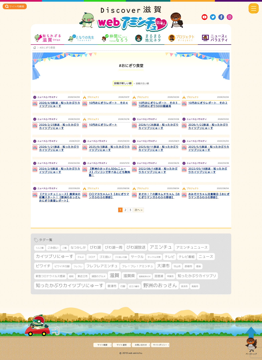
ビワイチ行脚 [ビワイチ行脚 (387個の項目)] (62, 266)
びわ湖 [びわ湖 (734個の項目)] (95, 247)
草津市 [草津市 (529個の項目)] (111, 286)
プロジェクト (181, 38)
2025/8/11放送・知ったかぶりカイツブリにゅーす (158, 148)
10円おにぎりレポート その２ (208, 103)
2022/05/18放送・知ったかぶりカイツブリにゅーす (207, 170)
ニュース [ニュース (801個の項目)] (206, 256)
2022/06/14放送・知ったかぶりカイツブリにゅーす (158, 170)
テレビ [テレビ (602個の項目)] (170, 256)
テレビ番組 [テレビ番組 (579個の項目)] (186, 256)
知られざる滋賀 (47, 38)
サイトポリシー (160, 344)
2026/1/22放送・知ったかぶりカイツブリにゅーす (208, 126)
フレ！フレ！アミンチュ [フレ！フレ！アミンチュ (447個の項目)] (137, 266)
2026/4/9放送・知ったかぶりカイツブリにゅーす (59, 104)
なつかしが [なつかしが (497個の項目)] (78, 248)
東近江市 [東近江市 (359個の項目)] (83, 276)
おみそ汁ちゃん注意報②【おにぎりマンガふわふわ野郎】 (209, 195)
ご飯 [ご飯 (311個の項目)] (64, 247)
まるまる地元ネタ (148, 38)
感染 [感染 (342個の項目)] (198, 266)
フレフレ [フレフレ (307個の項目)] (78, 266)
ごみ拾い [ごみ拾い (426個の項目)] (53, 248)
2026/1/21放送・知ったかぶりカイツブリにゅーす (59, 148)
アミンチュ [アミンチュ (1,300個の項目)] (161, 247)
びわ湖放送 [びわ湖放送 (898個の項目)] (136, 247)
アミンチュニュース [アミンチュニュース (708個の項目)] (192, 247)
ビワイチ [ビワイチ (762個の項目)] (43, 265)
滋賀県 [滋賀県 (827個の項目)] (129, 275)
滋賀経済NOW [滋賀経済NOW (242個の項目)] (145, 276)
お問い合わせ (141, 344)
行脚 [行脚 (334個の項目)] (122, 286)
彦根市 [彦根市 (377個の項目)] (188, 266)
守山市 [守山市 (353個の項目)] (177, 266)
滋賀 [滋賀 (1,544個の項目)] (114, 275)
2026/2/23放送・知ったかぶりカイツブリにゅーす (59, 126)
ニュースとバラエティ (215, 38)
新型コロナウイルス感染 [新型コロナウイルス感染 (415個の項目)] (50, 276)
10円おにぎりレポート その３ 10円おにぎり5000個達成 (160, 104)
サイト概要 (102, 344)
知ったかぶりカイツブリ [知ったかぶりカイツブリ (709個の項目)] (197, 275)
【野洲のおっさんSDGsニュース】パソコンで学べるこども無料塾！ (109, 172)
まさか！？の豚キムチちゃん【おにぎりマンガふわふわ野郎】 (159, 195)
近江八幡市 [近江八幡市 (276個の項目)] (134, 286)
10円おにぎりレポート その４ (108, 103)
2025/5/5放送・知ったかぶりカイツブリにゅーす (208, 148)
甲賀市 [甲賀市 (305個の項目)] (170, 276)
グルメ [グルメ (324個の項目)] (80, 257)
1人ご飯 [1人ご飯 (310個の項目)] (40, 247)
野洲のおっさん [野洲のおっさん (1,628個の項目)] (160, 285)
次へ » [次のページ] (139, 210)
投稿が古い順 (142, 83)
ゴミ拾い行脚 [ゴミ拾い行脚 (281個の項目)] (121, 257)
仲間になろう (114, 38)
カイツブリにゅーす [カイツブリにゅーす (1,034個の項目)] (54, 256)
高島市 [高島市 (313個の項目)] (195, 286)
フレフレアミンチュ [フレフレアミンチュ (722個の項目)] (102, 265)
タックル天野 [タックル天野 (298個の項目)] (154, 257)
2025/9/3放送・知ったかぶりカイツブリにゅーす (109, 148)
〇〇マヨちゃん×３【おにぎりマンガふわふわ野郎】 (109, 195)
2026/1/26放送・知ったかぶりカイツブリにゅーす (158, 126)
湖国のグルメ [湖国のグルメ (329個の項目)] (99, 276)
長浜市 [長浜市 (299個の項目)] (184, 286)
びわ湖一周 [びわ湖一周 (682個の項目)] (113, 247)
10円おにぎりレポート (103, 125)
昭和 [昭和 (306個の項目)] (71, 276)
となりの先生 (81, 38)
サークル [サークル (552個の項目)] (137, 257)
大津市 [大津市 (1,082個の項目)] (163, 266)
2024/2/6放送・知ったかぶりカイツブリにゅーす (59, 170)
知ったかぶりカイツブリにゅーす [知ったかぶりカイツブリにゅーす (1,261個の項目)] (69, 285)
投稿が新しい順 (123, 83)
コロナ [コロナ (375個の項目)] (91, 257)
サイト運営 (122, 344)
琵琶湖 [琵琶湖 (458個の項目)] (159, 276)
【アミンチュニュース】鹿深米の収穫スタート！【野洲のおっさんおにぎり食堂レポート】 (60, 197)
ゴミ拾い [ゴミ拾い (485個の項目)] (105, 257)
